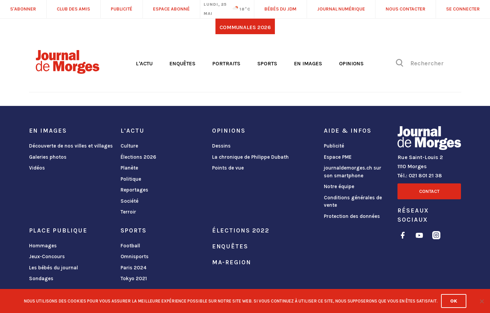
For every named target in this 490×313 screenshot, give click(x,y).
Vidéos (37, 168)
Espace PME (338, 157)
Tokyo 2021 (134, 278)
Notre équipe (339, 186)
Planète (129, 168)
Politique (131, 179)
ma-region (231, 262)
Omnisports (135, 256)
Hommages (43, 246)
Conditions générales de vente (353, 201)
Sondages (41, 278)
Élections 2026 (138, 157)
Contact (429, 191)
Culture (129, 146)
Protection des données (352, 216)
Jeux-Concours (47, 256)
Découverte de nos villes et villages (71, 146)
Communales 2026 (245, 27)
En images (308, 63)
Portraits (226, 63)
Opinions (351, 63)
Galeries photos (48, 157)
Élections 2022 (240, 230)
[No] (481, 301)
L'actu (144, 63)
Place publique (58, 230)
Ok (453, 301)
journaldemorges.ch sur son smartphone (352, 172)
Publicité (334, 146)
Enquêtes (183, 63)
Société (129, 201)
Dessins (221, 146)
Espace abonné (171, 9)
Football (130, 246)
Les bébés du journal (53, 268)
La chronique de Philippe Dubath (250, 157)
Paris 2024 (134, 268)
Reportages (134, 190)
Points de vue (228, 168)
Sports (267, 63)
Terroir (128, 212)
